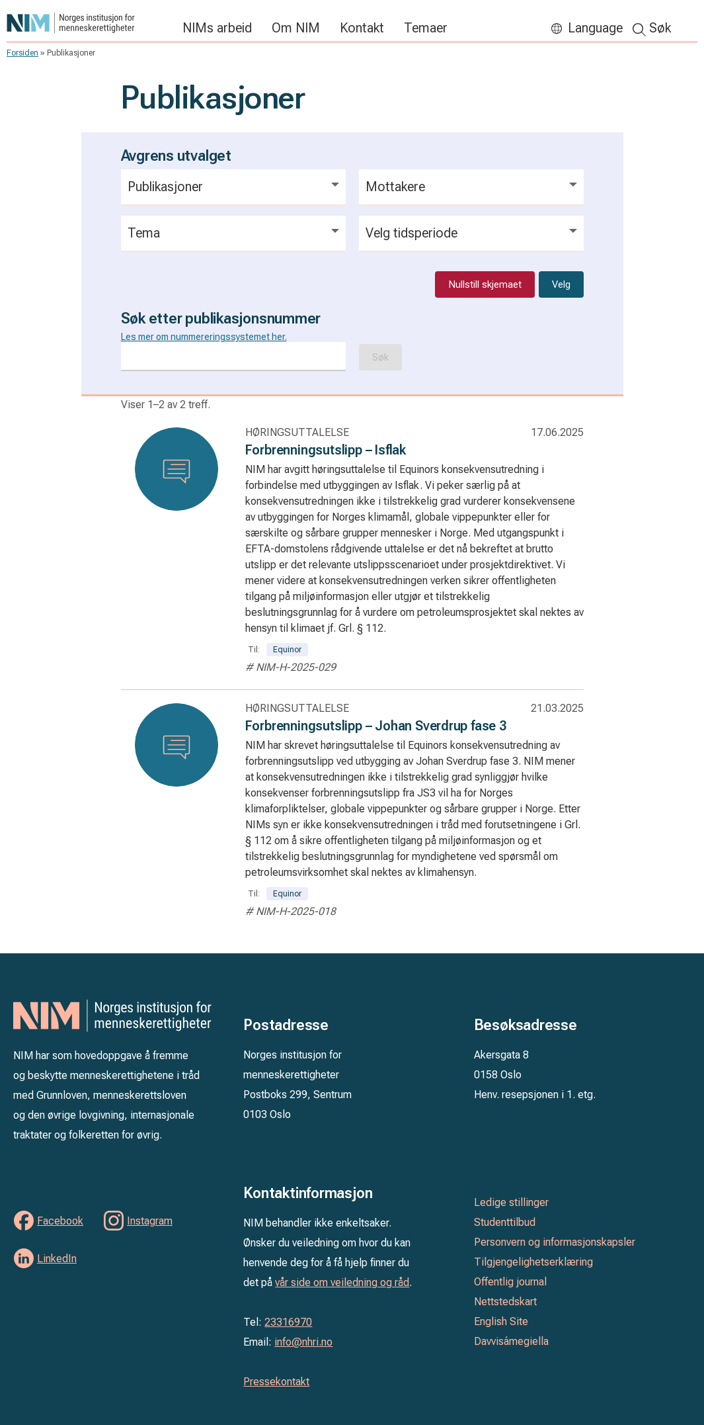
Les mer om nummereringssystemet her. (204, 336)
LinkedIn (57, 1258)
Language (595, 28)
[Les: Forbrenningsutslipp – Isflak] (176, 469)
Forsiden (22, 53)
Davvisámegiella (511, 1341)
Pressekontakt (276, 1381)
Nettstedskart (505, 1301)
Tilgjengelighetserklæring (533, 1262)
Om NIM (296, 28)
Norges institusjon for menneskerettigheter (88, 22)
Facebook (60, 1221)
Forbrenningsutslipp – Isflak (325, 450)
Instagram (150, 1221)
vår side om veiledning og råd (342, 1282)
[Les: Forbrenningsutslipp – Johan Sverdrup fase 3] (176, 745)
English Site (501, 1321)
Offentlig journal (510, 1281)
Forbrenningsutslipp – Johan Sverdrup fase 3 (375, 726)
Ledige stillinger (511, 1202)
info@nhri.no (303, 1342)
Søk (660, 28)
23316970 (288, 1322)
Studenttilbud (504, 1222)
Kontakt (362, 28)
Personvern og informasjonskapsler (554, 1242)
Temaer (426, 28)
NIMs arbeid (217, 28)
